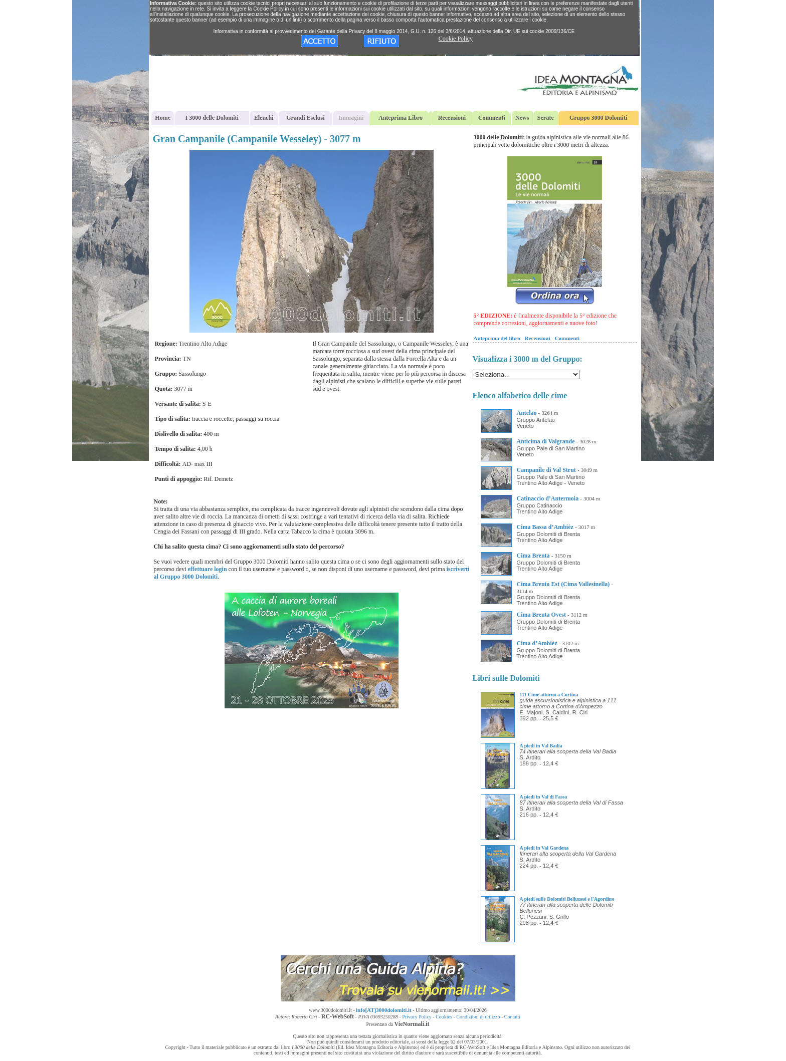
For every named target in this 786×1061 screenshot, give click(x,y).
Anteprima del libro (497, 338)
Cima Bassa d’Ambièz (545, 526)
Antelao (527, 412)
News (522, 117)
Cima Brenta (533, 555)
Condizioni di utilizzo (478, 1016)
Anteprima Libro (400, 117)
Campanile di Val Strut (546, 469)
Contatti (512, 1016)
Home (162, 117)
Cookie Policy (456, 38)
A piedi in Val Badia (541, 745)
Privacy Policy (417, 1016)
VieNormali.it (412, 1023)
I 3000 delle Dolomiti (212, 117)
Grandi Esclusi (305, 117)
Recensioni (452, 117)
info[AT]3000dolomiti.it (384, 1010)
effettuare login (207, 569)
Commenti (491, 117)
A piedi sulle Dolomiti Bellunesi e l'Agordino (567, 899)
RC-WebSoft (337, 1016)
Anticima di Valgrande (546, 441)
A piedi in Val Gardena (544, 848)
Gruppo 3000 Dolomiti (598, 117)
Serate (545, 117)
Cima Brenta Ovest (541, 614)
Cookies (444, 1016)
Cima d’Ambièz (537, 643)
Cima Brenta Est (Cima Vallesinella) (563, 584)
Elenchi (264, 117)
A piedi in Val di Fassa (543, 797)
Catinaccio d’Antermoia (548, 498)
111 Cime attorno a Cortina (549, 694)
